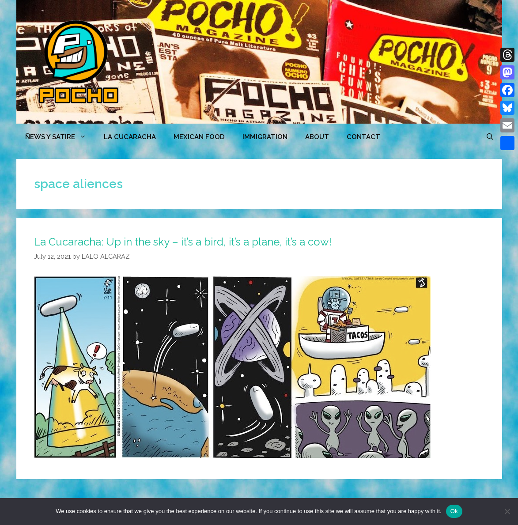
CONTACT (363, 137)
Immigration (264, 137)
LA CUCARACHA (130, 137)
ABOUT (317, 137)
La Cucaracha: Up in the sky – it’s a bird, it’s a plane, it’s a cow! (183, 241)
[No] (507, 511)
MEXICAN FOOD (199, 137)
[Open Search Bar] (490, 137)
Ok (454, 511)
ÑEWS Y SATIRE (60, 137)
